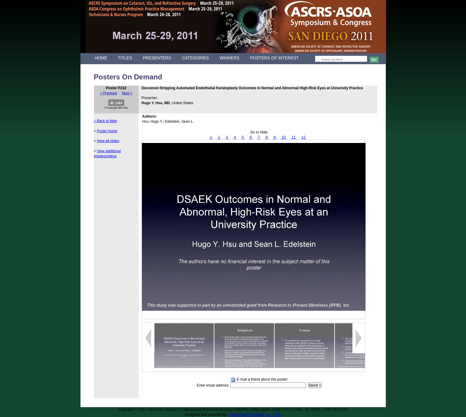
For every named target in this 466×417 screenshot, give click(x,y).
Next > (127, 93)
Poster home (107, 131)
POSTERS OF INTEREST (274, 58)
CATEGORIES (195, 58)
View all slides (108, 141)
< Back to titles (105, 121)
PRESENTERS (157, 58)
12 (303, 137)
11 (294, 137)
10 (284, 137)
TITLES (125, 58)
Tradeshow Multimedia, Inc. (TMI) (254, 415)
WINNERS (229, 58)
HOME (101, 58)
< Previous (108, 93)
